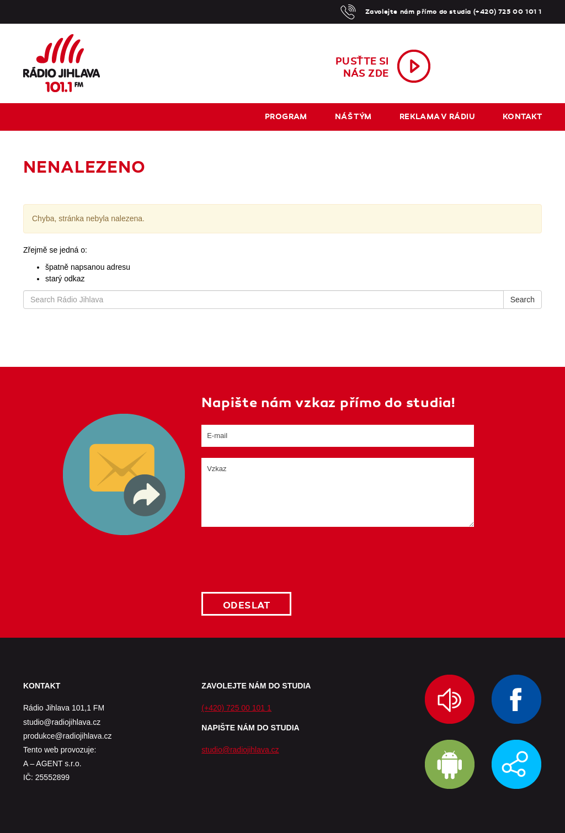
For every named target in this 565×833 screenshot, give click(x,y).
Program (286, 116)
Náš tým (353, 116)
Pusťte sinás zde (362, 67)
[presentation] (285, 559)
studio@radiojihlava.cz (240, 749)
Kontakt (522, 116)
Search (522, 299)
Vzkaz (337, 492)
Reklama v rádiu (437, 116)
